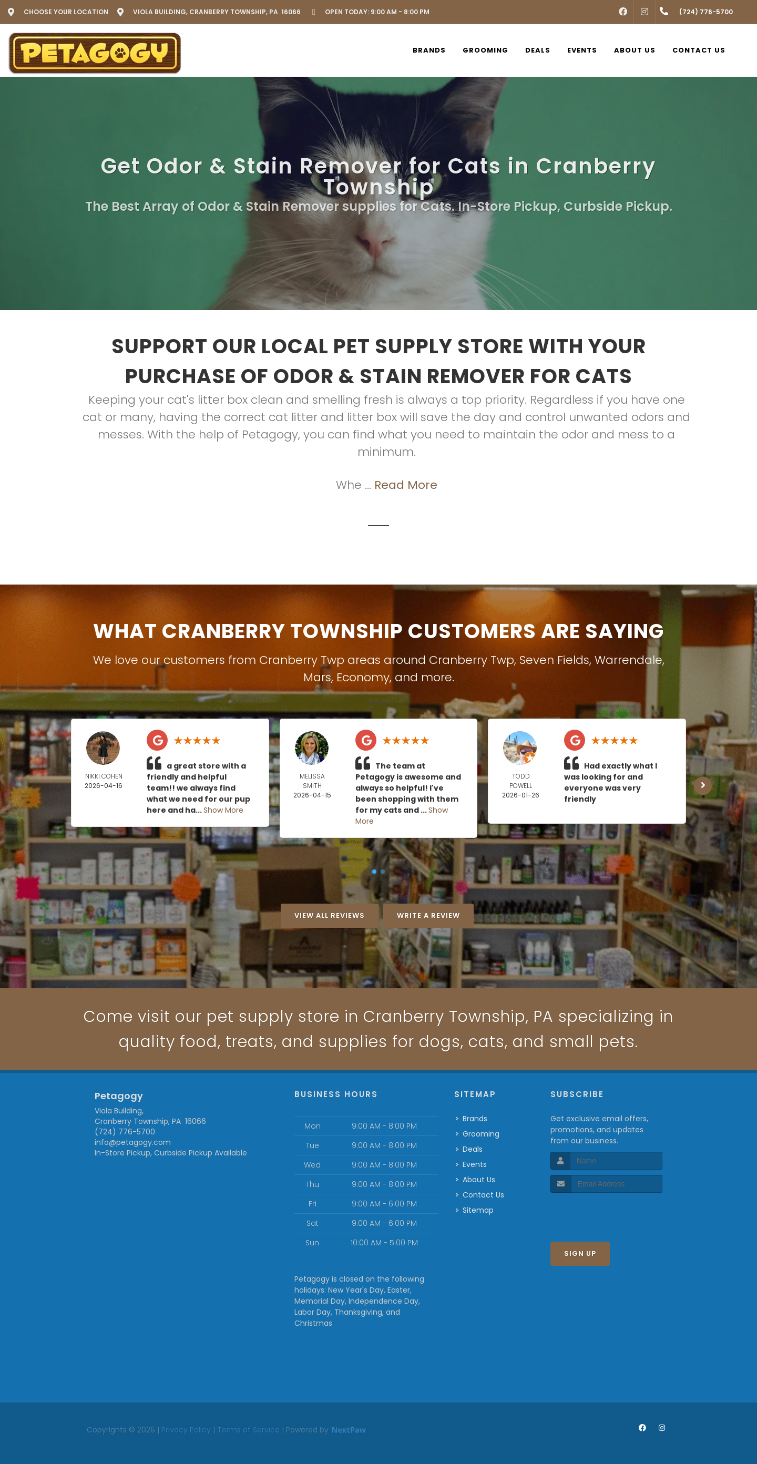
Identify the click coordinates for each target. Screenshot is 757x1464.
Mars (317, 677)
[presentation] (606, 1212)
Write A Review (428, 915)
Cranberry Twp (471, 660)
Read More (405, 485)
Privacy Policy (186, 1430)
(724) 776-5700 (125, 1132)
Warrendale (628, 660)
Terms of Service (248, 1430)
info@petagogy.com (133, 1142)
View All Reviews (329, 915)
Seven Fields (554, 660)
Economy (363, 677)
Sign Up (580, 1253)
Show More (223, 810)
